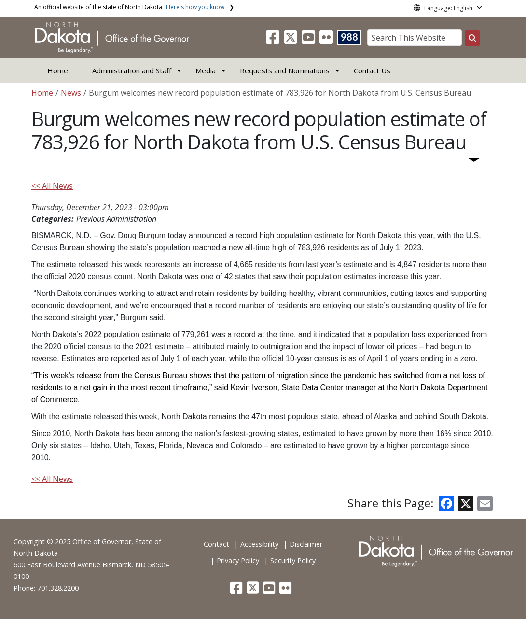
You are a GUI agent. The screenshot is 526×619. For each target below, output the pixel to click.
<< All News (52, 186)
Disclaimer (306, 544)
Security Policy (293, 560)
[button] (273, 40)
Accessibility (259, 544)
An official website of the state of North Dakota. (129, 7)
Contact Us (372, 70)
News (71, 92)
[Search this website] (472, 38)
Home (57, 70)
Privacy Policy (238, 560)
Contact (216, 544)
